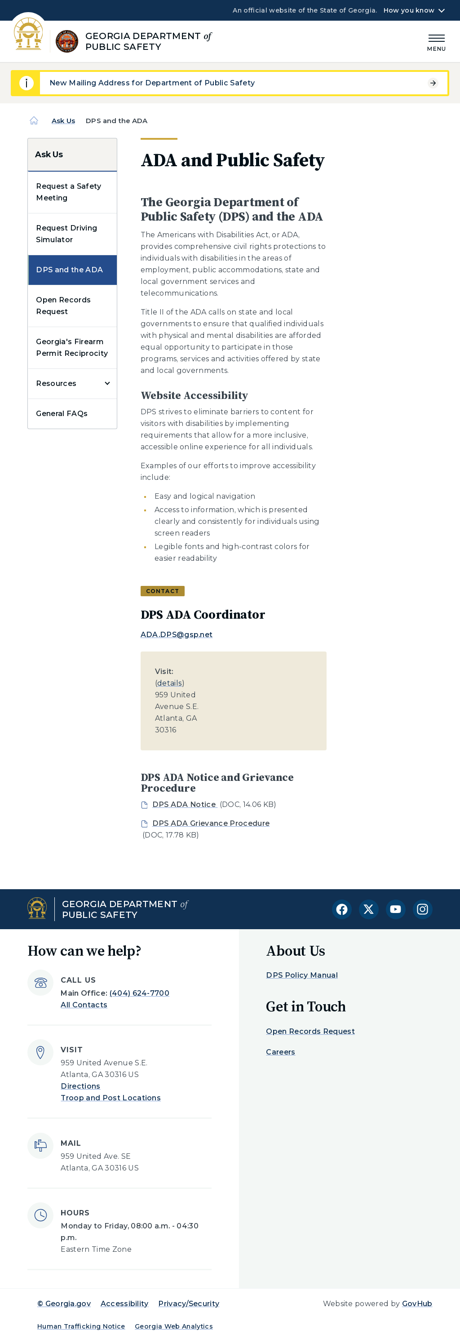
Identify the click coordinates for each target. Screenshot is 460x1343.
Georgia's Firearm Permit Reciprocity (72, 347)
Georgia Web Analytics (174, 1326)
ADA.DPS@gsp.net (177, 634)
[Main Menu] (436, 41)
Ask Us (63, 120)
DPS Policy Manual (301, 975)
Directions (80, 1086)
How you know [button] (409, 10)
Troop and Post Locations (111, 1098)
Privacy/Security (188, 1303)
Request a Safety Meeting (68, 192)
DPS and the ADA (69, 270)
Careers (280, 1052)
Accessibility (125, 1303)
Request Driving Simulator (66, 234)
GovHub (417, 1303)
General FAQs (62, 413)
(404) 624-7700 (139, 993)
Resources (56, 383)
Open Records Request (63, 306)
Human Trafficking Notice (81, 1326)
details (169, 683)
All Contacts (84, 1005)
